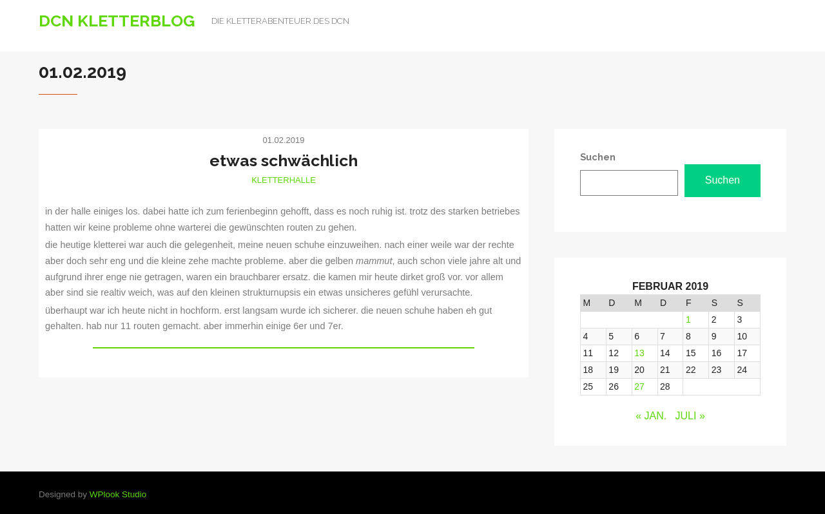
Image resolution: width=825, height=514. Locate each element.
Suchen (722, 180)
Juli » (690, 415)
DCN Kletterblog (117, 20)
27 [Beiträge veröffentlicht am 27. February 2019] (639, 386)
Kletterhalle (283, 180)
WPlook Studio (118, 494)
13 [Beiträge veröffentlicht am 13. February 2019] (639, 353)
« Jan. (651, 415)
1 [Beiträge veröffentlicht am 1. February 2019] (688, 319)
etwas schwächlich (283, 160)
